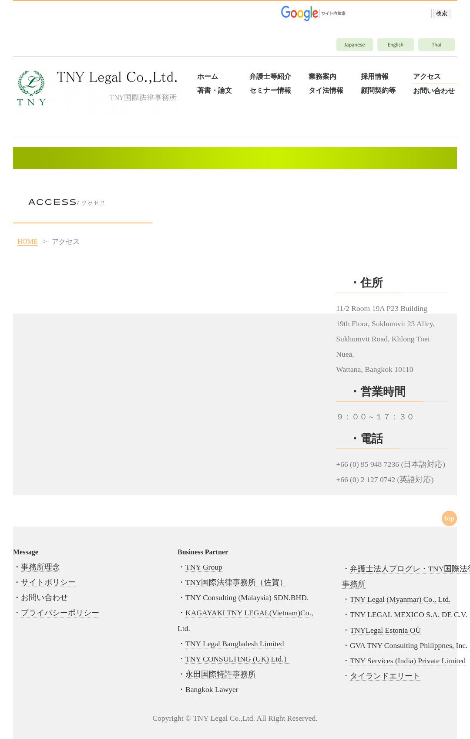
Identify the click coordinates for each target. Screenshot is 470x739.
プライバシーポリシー (60, 612)
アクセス (427, 76)
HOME (27, 241)
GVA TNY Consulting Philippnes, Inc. (408, 645)
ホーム (207, 76)
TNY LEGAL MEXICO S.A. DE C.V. (408, 614)
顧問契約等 (378, 90)
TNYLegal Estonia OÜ (385, 630)
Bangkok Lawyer (211, 689)
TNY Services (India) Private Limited (408, 660)
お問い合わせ (434, 90)
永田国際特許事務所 (220, 674)
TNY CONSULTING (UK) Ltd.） (238, 659)
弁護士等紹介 (270, 76)
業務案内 (322, 76)
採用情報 (375, 76)
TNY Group (203, 567)
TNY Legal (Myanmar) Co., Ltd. (400, 599)
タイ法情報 (326, 90)
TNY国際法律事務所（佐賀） (236, 582)
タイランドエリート (385, 676)
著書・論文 (214, 90)
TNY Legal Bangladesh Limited (234, 643)
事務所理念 (40, 567)
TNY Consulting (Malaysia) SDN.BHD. (247, 597)
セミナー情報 (270, 90)
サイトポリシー (48, 582)
